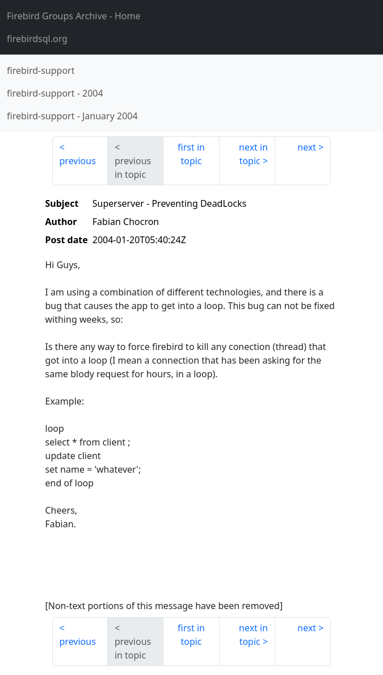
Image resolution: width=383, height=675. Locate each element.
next (306, 147)
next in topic (253, 154)
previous (78, 161)
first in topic (191, 154)
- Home (74, 16)
